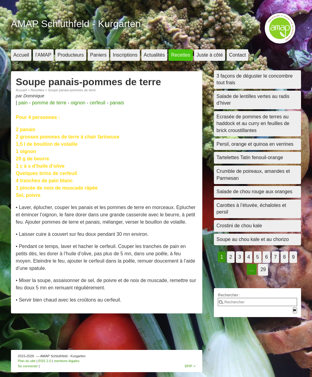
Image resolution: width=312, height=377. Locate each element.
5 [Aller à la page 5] (257, 257)
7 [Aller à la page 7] (275, 257)
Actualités (154, 55)
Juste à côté (210, 55)
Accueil (21, 55)
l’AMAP (43, 55)
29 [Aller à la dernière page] (263, 269)
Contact (237, 55)
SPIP (189, 366)
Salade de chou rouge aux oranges (254, 191)
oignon (78, 102)
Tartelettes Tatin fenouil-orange (249, 157)
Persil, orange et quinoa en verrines (254, 144)
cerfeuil (97, 102)
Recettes (180, 55)
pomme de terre (49, 102)
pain (22, 102)
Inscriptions (125, 55)
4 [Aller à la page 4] (248, 257)
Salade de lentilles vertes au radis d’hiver (252, 100)
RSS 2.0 (44, 361)
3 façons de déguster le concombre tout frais (254, 79)
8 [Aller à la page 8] (284, 257)
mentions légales (67, 361)
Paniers (98, 55)
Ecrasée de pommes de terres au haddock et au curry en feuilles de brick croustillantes (252, 123)
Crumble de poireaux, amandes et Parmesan (253, 174)
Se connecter (28, 366)
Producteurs (71, 55)
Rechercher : (229, 295)
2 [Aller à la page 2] (230, 257)
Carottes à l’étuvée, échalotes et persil (251, 209)
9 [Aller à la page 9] (293, 257)
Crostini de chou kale (239, 225)
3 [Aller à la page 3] (239, 257)
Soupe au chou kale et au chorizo (252, 239)
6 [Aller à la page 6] (266, 257)
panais (117, 102)
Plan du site (26, 361)
